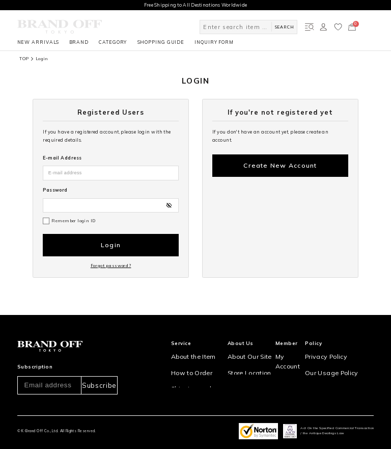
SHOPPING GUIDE (161, 42)
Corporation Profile (251, 370)
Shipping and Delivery (197, 370)
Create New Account (280, 163)
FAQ (175, 397)
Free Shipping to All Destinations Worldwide (195, 5)
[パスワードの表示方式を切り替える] (169, 205)
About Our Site (245, 344)
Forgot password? (111, 257)
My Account (291, 344)
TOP (24, 58)
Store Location (245, 357)
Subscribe (99, 373)
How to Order (186, 357)
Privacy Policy (327, 344)
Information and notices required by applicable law (342, 373)
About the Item (188, 344)
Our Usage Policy (330, 357)
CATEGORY (113, 42)
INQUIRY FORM (214, 42)
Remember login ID (73, 220)
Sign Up (287, 357)
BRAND (79, 42)
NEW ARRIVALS (38, 42)
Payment (181, 383)
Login (110, 242)
